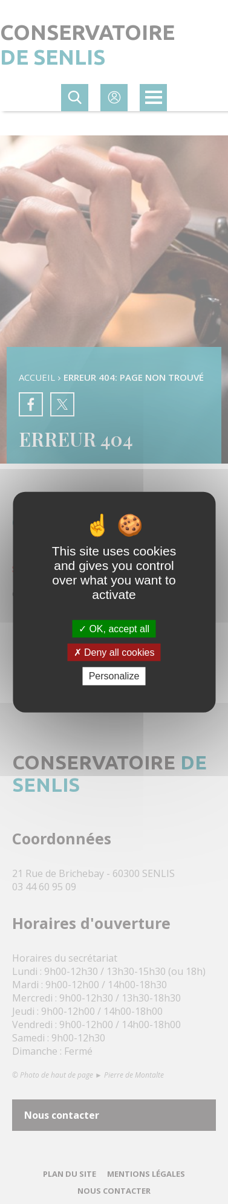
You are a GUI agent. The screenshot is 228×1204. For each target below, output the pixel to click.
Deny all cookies (114, 652)
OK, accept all (114, 629)
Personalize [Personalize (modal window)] (114, 676)
